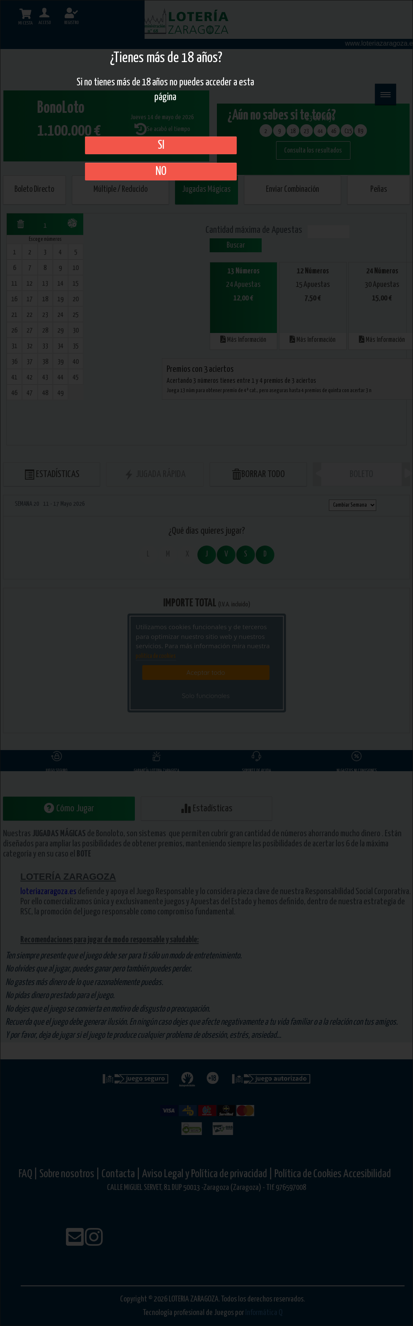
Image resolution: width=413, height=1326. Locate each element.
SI (161, 145)
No (161, 171)
